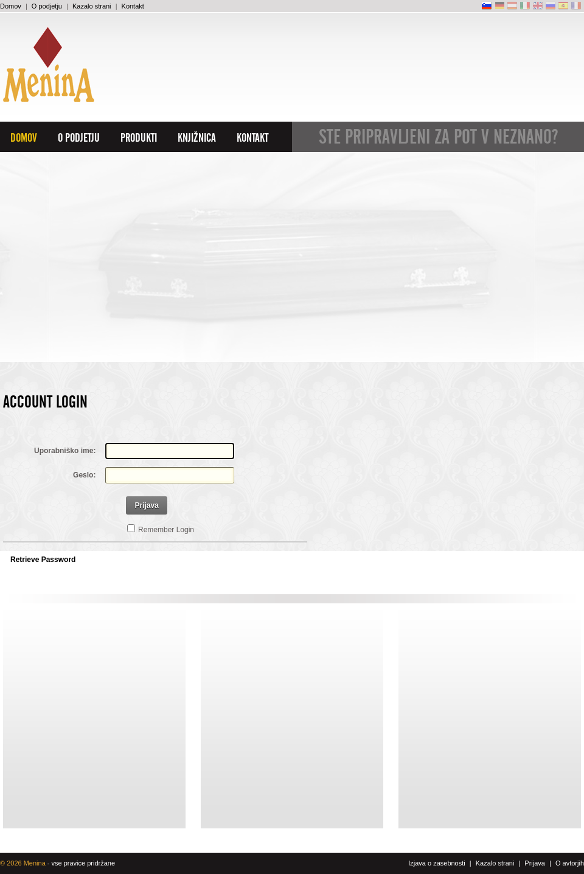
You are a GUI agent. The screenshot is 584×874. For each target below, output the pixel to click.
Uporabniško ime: (65, 450)
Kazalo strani (91, 6)
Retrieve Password (42, 559)
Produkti (138, 138)
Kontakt (133, 6)
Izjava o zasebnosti (436, 863)
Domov (10, 6)
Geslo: (84, 475)
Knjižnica (197, 138)
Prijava (146, 505)
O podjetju (47, 6)
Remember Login (166, 529)
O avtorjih (569, 863)
